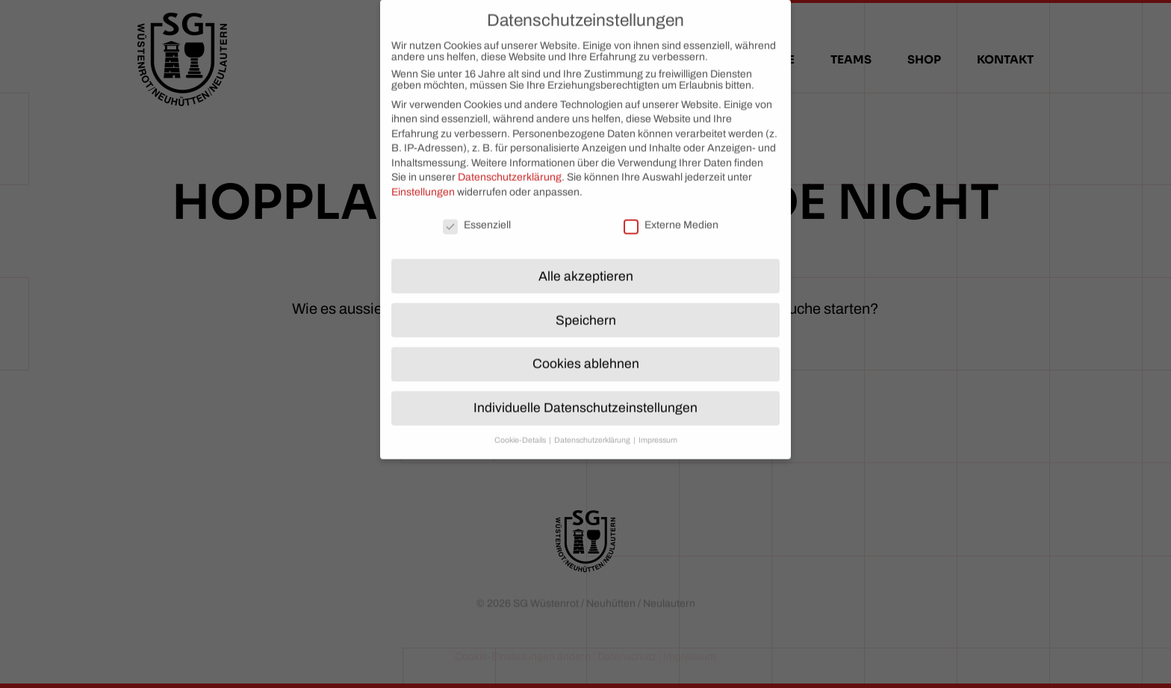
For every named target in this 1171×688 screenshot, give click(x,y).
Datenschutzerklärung (510, 166)
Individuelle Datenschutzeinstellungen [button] (585, 397)
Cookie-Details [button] (520, 429)
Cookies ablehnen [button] (585, 353)
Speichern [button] (586, 310)
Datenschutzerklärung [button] (593, 429)
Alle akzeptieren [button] (585, 265)
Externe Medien (671, 214)
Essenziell (477, 214)
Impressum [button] (658, 429)
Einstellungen (423, 181)
